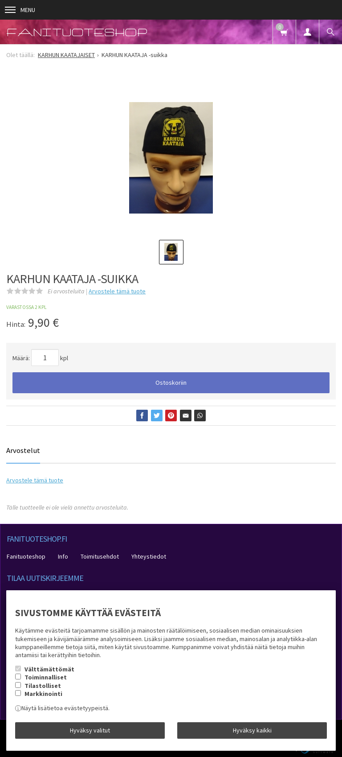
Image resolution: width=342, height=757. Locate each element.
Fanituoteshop (26, 556)
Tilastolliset (42, 686)
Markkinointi (43, 694)
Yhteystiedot (148, 556)
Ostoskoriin (171, 382)
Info (63, 556)
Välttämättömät (49, 669)
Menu (20, 10)
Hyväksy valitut (90, 730)
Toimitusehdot (100, 556)
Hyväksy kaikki (252, 730)
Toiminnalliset (45, 677)
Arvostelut (23, 450)
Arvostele (117, 291)
